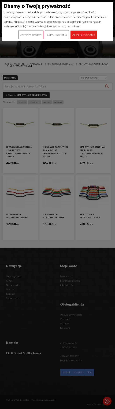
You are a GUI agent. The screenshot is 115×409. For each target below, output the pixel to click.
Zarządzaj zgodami (31, 34)
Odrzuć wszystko (57, 34)
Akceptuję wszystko (83, 34)
